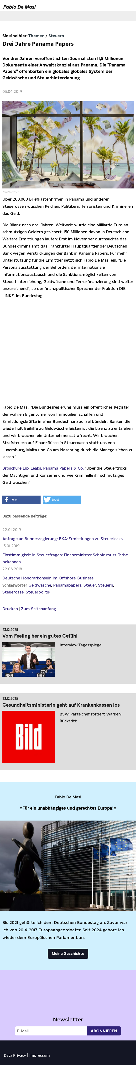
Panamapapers (67, 585)
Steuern (56, 35)
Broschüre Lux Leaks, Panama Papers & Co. (43, 468)
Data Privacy (15, 1055)
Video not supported (68, 1004)
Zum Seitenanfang (38, 608)
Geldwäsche (39, 585)
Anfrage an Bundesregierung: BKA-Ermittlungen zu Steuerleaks (62, 538)
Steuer (90, 585)
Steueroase (13, 592)
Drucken (10, 608)
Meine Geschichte (68, 953)
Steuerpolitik (38, 592)
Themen (36, 35)
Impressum (39, 1055)
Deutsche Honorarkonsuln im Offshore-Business (48, 578)
